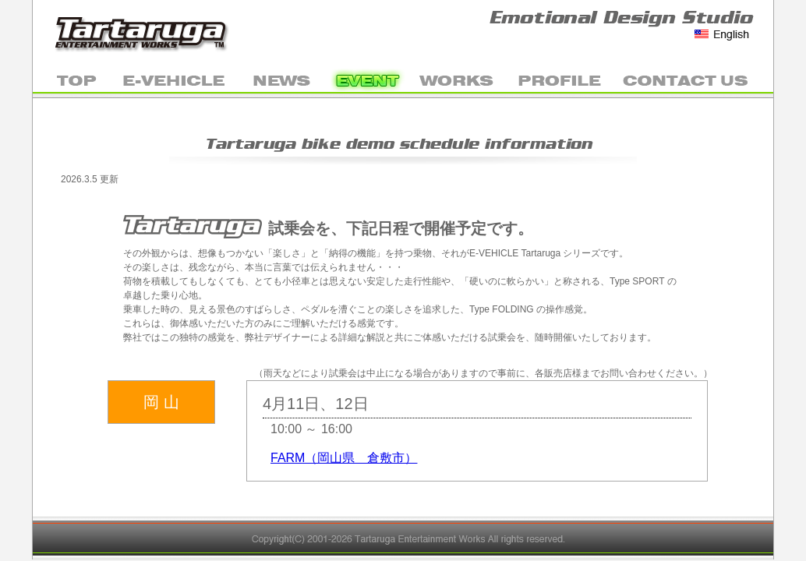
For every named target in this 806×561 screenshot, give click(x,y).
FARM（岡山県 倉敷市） (343, 457)
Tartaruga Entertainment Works (145, 31)
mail (693, 79)
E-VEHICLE (175, 79)
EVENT (368, 79)
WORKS (457, 79)
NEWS (282, 79)
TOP (72, 79)
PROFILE (558, 79)
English (722, 34)
